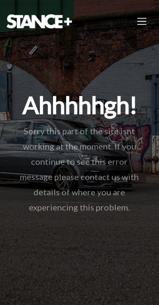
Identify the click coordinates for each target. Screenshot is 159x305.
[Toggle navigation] (142, 21)
